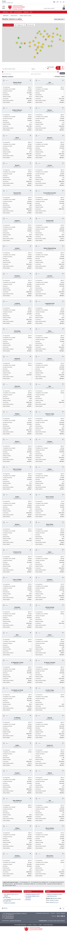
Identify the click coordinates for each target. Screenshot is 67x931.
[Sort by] (37, 69)
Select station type (59, 19)
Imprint (29, 923)
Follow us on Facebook (9, 901)
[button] (64, 6)
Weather (6, 15)
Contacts (52, 911)
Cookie (40, 923)
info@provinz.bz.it (10, 915)
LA (63, 1)
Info (31, 12)
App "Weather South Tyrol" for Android (11, 893)
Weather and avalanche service (54, 892)
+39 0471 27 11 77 (53, 900)
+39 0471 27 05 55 (53, 898)
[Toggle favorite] (30, 80)
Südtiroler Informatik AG (15, 919)
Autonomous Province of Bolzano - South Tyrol (16, 911)
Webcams (26, 12)
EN (54, 1)
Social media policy (48, 923)
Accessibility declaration (20, 923)
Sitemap (5, 906)
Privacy (34, 923)
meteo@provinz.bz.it (52, 894)
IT (60, 1)
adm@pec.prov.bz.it (8, 916)
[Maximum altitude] (45, 72)
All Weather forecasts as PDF (33, 892)
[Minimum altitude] (16, 72)
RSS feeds (28, 898)
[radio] (8, 25)
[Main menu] (3, 7)
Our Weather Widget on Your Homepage (32, 895)
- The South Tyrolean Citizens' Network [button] (51, 919)
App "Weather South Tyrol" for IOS (12, 897)
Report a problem (60, 911)
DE (58, 1)
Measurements (18, 12)
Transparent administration (42, 911)
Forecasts (6, 12)
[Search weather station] (16, 69)
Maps (11, 12)
